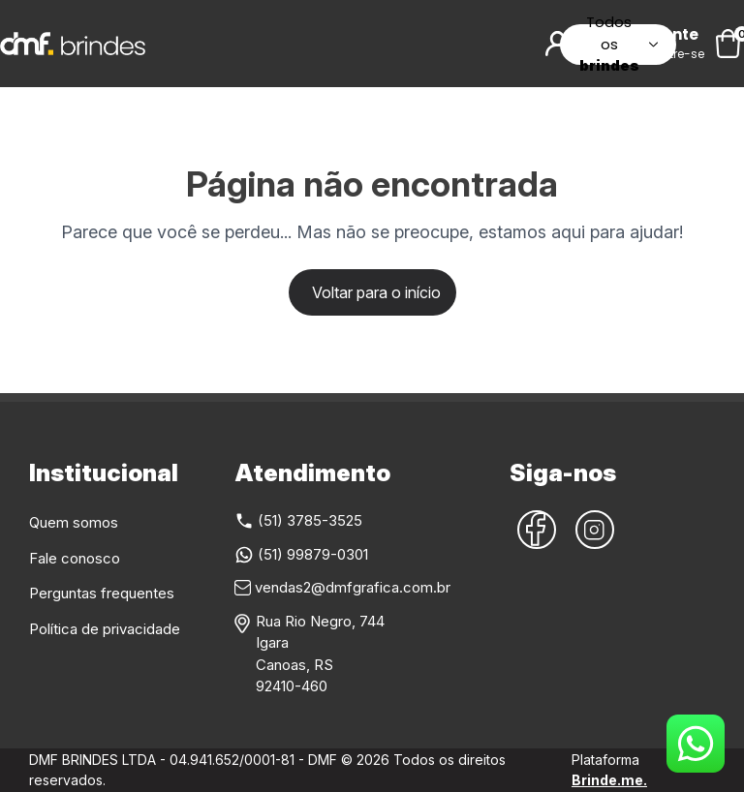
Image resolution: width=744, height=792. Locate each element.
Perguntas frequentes (101, 593)
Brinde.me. (609, 780)
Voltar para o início (376, 292)
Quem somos (73, 522)
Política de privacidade (104, 629)
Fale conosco (74, 558)
